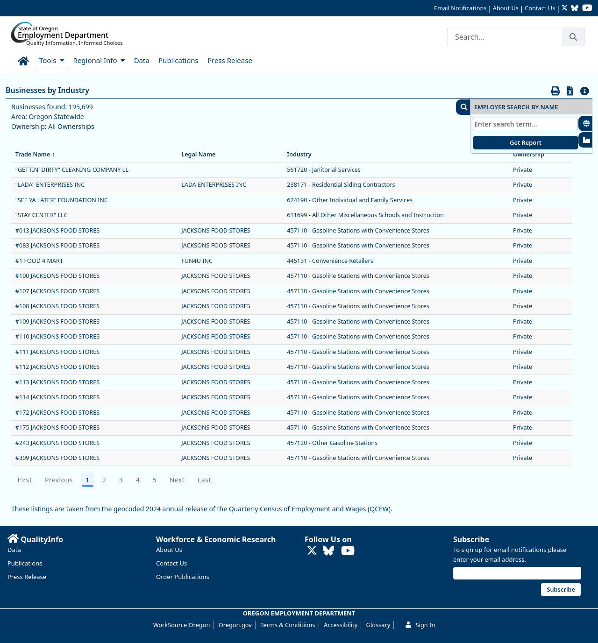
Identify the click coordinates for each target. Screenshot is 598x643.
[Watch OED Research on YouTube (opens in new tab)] (587, 9)
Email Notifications (460, 8)
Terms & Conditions (287, 625)
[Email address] (517, 573)
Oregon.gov (235, 625)
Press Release (26, 576)
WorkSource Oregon (181, 625)
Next (177, 479)
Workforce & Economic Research (216, 539)
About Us (506, 8)
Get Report (525, 142)
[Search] (504, 37)
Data (14, 549)
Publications (24, 563)
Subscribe (471, 539)
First (25, 479)
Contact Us (540, 8)
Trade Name (36, 154)
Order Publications (182, 576)
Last (204, 479)
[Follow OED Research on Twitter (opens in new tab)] (566, 9)
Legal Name (201, 154)
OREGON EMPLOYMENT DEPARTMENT (299, 613)
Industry (302, 154)
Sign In (420, 625)
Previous (59, 479)
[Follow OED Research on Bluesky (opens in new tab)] (574, 9)
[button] (463, 107)
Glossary (378, 625)
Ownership (532, 154)
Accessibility (340, 625)
